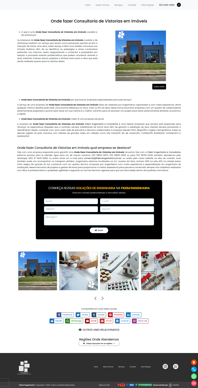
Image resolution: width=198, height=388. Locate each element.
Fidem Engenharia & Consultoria (163, 152)
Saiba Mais (159, 86)
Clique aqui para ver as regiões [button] (97, 343)
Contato (132, 5)
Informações (147, 5)
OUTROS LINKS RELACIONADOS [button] (101, 330)
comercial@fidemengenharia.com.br (102, 158)
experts (174, 385)
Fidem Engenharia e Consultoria (101, 124)
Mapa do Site (104, 385)
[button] (95, 298)
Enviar (99, 230)
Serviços (118, 5)
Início (89, 4)
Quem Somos (102, 5)
